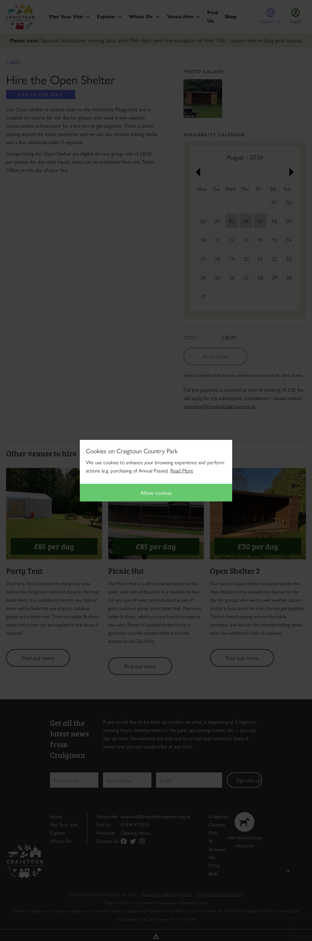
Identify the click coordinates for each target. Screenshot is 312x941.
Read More (181, 470)
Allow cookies (156, 492)
